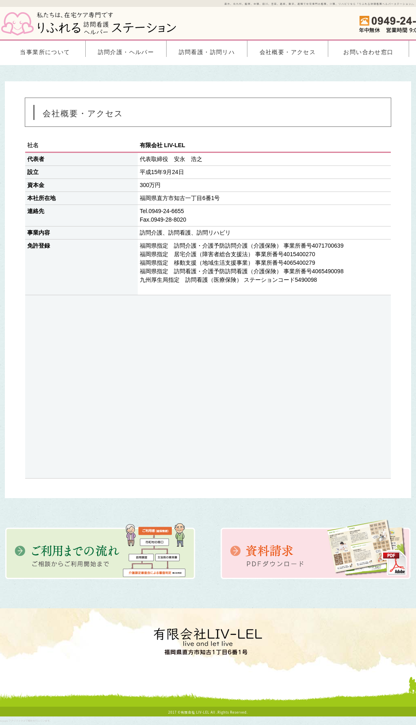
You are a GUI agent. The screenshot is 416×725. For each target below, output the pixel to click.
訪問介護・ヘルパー (126, 52)
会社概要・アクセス (288, 52)
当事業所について (45, 52)
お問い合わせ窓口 (368, 52)
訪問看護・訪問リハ (207, 52)
